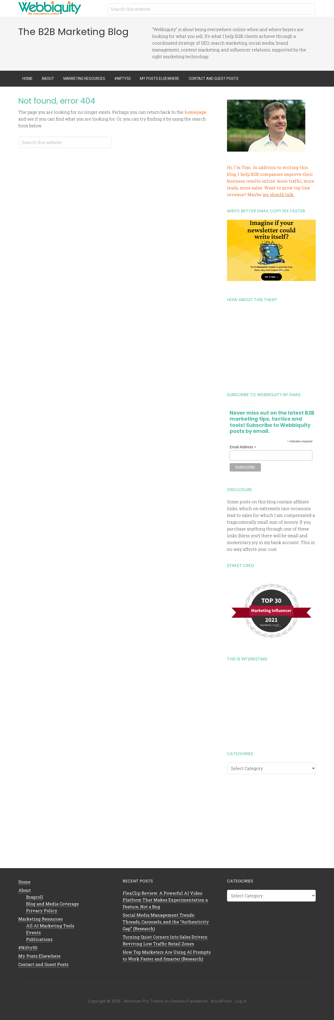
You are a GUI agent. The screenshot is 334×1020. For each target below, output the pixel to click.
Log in (241, 1001)
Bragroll (34, 897)
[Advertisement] (271, 345)
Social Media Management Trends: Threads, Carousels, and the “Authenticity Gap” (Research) (166, 921)
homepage (195, 112)
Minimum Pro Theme (143, 1001)
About (24, 890)
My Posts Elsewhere (39, 956)
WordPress (221, 1001)
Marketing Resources (40, 919)
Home (24, 882)
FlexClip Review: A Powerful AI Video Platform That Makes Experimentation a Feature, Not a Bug (165, 899)
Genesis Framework (189, 1001)
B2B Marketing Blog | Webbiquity (60, 8)
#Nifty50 (27, 947)
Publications (39, 939)
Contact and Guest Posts (43, 964)
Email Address (243, 447)
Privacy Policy (41, 910)
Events (33, 932)
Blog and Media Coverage (52, 903)
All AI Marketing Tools (50, 925)
